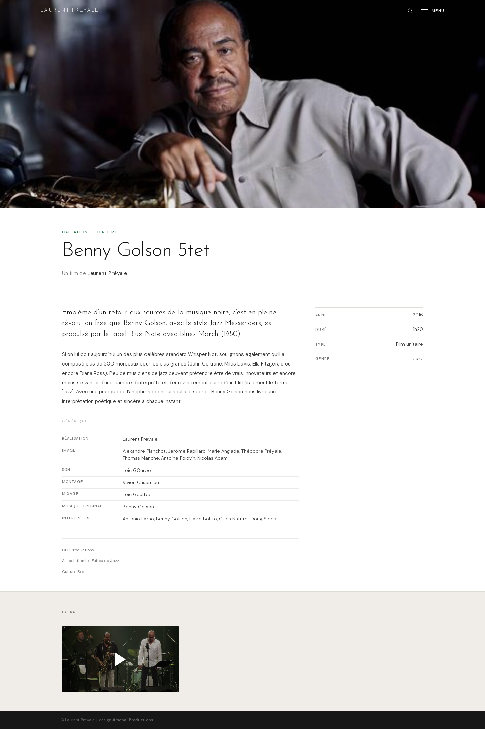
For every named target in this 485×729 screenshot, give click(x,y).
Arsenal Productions (132, 720)
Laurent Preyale (69, 10)
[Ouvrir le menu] (433, 11)
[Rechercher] (410, 10)
